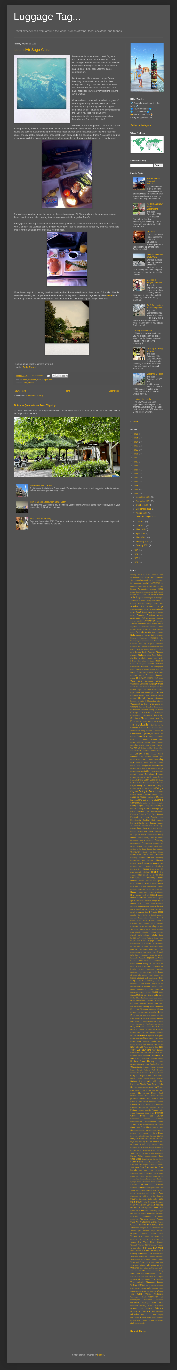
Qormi (155, 1127)
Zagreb (144, 1320)
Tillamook (159, 1242)
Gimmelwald (154, 843)
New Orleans (136, 1047)
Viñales (147, 1279)
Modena (146, 1018)
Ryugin (151, 1153)
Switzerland (145, 1222)
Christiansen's (147, 715)
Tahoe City (134, 1225)
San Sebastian (156, 1170)
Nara (139, 1041)
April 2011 (141, 533)
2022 (136, 450)
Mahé (161, 992)
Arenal (160, 624)
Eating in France (147, 791)
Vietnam (140, 1276)
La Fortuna (145, 946)
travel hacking (151, 1250)
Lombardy (150, 981)
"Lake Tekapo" (152, 575)
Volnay (137, 1288)
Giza (161, 843)
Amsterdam (135, 618)
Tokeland (141, 1245)
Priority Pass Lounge (151, 1116)
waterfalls (159, 1300)
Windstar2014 (148, 1311)
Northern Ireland (157, 1058)
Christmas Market (138, 718)
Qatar (138, 1127)
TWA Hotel (159, 1262)
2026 (136, 434)
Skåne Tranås (149, 1196)
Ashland (153, 626)
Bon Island (142, 661)
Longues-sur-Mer (157, 984)
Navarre (160, 1041)
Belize (146, 649)
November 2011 (143, 501)
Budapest (150, 675)
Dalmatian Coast (138, 759)
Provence (159, 1119)
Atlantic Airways (142, 629)
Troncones (134, 1256)
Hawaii (140, 863)
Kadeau (152, 921)
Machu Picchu (144, 992)
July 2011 (140, 521)
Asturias (160, 626)
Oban (147, 1064)
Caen (132, 681)
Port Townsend (157, 1104)
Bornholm (159, 661)
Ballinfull (147, 635)
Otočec (139, 1079)
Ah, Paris (151, 232)
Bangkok (154, 638)
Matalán (150, 1004)
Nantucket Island (136, 1038)
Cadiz (161, 678)
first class (142, 828)
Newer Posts (20, 391)
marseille (134, 1004)
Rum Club (155, 1150)
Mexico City (135, 1012)
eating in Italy (157, 794)
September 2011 (144, 509)
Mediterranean (136, 1006)
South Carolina (147, 1205)
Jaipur (161, 909)
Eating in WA (143, 809)
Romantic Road (136, 1147)
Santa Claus (158, 1173)
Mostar (148, 1027)
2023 (136, 446)
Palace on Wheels (138, 1084)
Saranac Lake (151, 1179)
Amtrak (144, 618)
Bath (161, 641)
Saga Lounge (147, 1159)
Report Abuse (138, 1331)
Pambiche (149, 1087)
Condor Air (158, 731)
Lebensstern (150, 969)
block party (152, 658)
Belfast (132, 649)
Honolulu (149, 881)
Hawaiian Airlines (151, 863)
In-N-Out (141, 903)
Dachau (155, 757)
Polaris (145, 1102)
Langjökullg (159, 955)
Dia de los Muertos (149, 768)
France (24, 380)
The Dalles (154, 1236)
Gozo (144, 849)
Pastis (132, 1093)
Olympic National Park (146, 1070)
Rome (145, 1147)
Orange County (157, 1073)
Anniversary (149, 621)
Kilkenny (148, 926)
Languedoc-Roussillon (138, 958)
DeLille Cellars (156, 763)
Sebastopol (150, 1187)
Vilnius (140, 1279)
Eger (161, 809)
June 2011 (141, 525)
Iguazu (160, 898)
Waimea (146, 1291)
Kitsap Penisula (157, 932)
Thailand (133, 1236)
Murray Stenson (157, 1033)
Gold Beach (148, 846)
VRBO (143, 1288)
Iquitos (154, 906)
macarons (134, 992)
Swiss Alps (135, 1222)
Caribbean (158, 692)
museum (142, 1035)
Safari (161, 1156)
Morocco (140, 1027)
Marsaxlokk (159, 1001)
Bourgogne (158, 666)
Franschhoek (152, 835)
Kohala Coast (157, 935)
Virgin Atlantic (157, 1279)
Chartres (160, 701)
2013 (136, 485)
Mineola (147, 1015)
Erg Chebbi (144, 817)
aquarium (142, 624)
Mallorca (139, 995)
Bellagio (153, 649)
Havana (159, 860)
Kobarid (146, 935)
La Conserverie (157, 943)
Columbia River (145, 728)
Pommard (152, 1102)
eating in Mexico (138, 797)
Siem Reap (158, 1193)
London (160, 980)
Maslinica (142, 1004)
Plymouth (154, 1099)
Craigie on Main (147, 748)
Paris (39, 380)
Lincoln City (158, 975)
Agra (146, 592)
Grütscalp (133, 858)
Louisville (154, 986)
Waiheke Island (157, 1288)
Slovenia (133, 1199)
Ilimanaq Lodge (150, 901)
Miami (151, 1012)
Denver (133, 768)
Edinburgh (154, 809)
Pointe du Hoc (136, 1102)
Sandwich (149, 1173)
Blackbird (133, 658)
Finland (133, 829)
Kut (138, 941)
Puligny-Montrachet (150, 1124)
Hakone (150, 857)
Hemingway (154, 869)
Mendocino (134, 1009)
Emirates (134, 814)
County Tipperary (156, 745)
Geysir (138, 843)
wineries (134, 1314)
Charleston (151, 701)
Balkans (134, 635)
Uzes (141, 1268)
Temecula (159, 1231)
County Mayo (150, 742)
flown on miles (145, 831)
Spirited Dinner (151, 1208)
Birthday (160, 655)
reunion (160, 1136)
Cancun (146, 687)
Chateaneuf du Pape (139, 704)
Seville (132, 1193)
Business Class (144, 678)
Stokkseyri (146, 1216)
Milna (142, 1015)
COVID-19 (135, 748)
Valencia (155, 1268)
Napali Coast (153, 1038)
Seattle (141, 1187)
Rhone (152, 1139)
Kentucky (134, 926)
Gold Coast (158, 846)
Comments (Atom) (34, 396)
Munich (145, 1033)
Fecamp (145, 826)
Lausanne (147, 961)
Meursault (152, 1009)
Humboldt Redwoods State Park (150, 889)
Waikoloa (139, 1291)
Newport (133, 1053)
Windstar (159, 1308)
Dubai (140, 780)
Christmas (158, 715)
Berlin (144, 652)
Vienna (133, 1276)
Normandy (153, 1055)
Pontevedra (135, 1104)
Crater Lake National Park (139, 751)
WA (149, 1288)
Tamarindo (134, 1228)
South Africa (135, 1205)
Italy (142, 909)
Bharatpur (134, 655)
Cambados (134, 684)
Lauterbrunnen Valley (139, 964)
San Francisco (147, 1167)
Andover (152, 618)
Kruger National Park (149, 938)
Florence (160, 829)
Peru (139, 1093)
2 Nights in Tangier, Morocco (154, 281)
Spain (141, 1207)
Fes (150, 826)
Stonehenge (159, 1216)
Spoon (132, 1210)
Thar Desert (144, 1236)
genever (150, 840)
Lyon (156, 989)
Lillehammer (142, 975)
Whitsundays (158, 1306)
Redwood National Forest (139, 1136)
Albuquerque (135, 609)
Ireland (160, 906)
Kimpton (155, 926)
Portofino (153, 1107)
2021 (136, 454)
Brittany (150, 672)
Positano (141, 1110)
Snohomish (143, 1199)
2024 (136, 442)
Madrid (155, 992)
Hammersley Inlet (137, 860)
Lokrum (140, 981)
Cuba (146, 754)
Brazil (146, 669)
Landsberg (144, 955)
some (109, 295)
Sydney (154, 1222)
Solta (145, 1202)
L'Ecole (133, 943)
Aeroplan (153, 589)
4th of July (142, 583)
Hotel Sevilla (147, 886)
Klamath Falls (136, 935)
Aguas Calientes (154, 592)
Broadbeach (159, 672)
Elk (148, 811)
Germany (159, 840)
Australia (140, 632)
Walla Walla (143, 1294)
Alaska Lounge (155, 606)
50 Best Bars (153, 583)
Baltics (153, 635)
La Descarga (135, 946)
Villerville (133, 1279)
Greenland (159, 855)
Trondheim (143, 1256)
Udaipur (143, 1265)
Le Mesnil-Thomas (143, 966)
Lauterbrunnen (158, 961)
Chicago (134, 712)
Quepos (133, 1130)
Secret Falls (158, 1187)
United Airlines (157, 1265)
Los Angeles (145, 986)
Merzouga (144, 1009)
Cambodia (144, 684)
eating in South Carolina (153, 803)
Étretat (161, 817)
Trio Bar (156, 1254)
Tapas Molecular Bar (155, 1228)
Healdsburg (149, 866)
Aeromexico (143, 589)
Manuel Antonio (142, 998)
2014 (136, 482)
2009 (136, 554)
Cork (161, 734)
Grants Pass (147, 852)
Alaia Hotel (158, 603)
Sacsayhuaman (151, 1156)
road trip (145, 1144)
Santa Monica (146, 1176)
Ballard (140, 635)
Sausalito (146, 1182)
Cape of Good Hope (155, 690)
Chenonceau (135, 710)
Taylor (139, 1231)
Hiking (154, 871)
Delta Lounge (141, 766)
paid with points (155, 1081)
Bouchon (159, 664)
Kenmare (160, 924)
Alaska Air (137, 606)
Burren (132, 678)
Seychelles (140, 1193)
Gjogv (132, 846)
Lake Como (154, 949)
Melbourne (159, 1006)
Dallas (161, 757)
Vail (150, 1268)
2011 (136, 493)
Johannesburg (143, 918)
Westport (134, 1306)
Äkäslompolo (158, 598)
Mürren (133, 1036)
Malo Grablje (148, 995)
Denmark (159, 765)
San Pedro (143, 1170)
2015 (136, 477)
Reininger (153, 1136)
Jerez (161, 915)
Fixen (150, 829)
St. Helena (141, 1210)
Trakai (132, 1251)
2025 (136, 438)
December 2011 (143, 497)
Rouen (139, 1150)
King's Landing (139, 929)
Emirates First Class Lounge (151, 814)
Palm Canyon (152, 1084)
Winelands (159, 1311)
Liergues (133, 975)
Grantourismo (135, 852)
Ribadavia (159, 1139)
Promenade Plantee (140, 1119)
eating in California (146, 785)
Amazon (151, 612)
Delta (132, 765)
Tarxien (133, 1231)
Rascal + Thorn (150, 1133)
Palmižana (142, 1087)
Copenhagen (147, 733)
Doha (157, 771)
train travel (158, 1248)
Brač (132, 669)
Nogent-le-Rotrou (136, 1056)
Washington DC (155, 1297)
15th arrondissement (154, 577)
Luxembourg (141, 989)
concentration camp (137, 731)
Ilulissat (133, 903)
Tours (150, 1248)
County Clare (153, 736)
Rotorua (133, 1150)
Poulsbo (148, 1110)
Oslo (155, 1076)
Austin (132, 632)
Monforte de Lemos (137, 1021)
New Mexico (158, 1044)
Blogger (100, 1355)
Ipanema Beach (144, 906)
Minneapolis (155, 1015)
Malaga (133, 995)
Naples (132, 1041)
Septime (142, 1190)
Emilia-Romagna (157, 811)
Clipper (150, 721)
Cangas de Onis (156, 687)
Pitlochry (160, 1096)
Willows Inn (136, 1308)
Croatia (153, 751)
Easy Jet (160, 783)
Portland (133, 1107)
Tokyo (147, 1245)
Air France (142, 595)
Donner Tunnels (136, 777)
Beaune (149, 646)
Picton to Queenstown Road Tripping (34, 405)
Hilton (140, 875)
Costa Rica (142, 736)
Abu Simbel (147, 586)
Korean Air (135, 938)
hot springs (158, 881)
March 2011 (141, 537)
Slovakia (159, 1196)
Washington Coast (138, 1297)
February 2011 (143, 541)
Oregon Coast (145, 1076)
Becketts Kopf (158, 647)
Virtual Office (137, 1285)
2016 (136, 474)
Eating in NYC (136, 800)
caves (141, 695)
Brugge (141, 675)
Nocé (161, 1053)
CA (156, 678)
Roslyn (151, 1147)
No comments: (38, 376)
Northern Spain (137, 1061)
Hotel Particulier (136, 886)
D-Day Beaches (145, 757)
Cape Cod (141, 690)
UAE (137, 1265)
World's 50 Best (149, 1314)
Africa (160, 589)
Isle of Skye (135, 909)
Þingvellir (141, 1323)
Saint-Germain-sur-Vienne (153, 1162)
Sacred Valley (136, 1156)
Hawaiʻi (133, 863)
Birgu (154, 655)
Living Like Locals (143, 399)
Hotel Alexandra (136, 883)
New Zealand (157, 1050)
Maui (156, 1004)
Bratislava (139, 669)
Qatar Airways (146, 1127)
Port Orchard (146, 1104)
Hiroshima (147, 875)
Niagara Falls (142, 1053)
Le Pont (141, 969)
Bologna (133, 661)
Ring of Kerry (140, 1142)
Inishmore (159, 903)
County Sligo (144, 745)
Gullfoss (142, 858)
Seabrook (133, 1187)
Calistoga (159, 681)
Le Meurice (156, 966)
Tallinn (160, 1225)
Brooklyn (133, 675)
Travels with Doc (144, 1253)
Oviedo (146, 1079)
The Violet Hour (146, 1242)
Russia (138, 1153)
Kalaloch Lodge (136, 924)
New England (148, 1044)
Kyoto (143, 941)
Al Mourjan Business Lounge (140, 601)
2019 (136, 462)
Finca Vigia (158, 826)
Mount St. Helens (137, 1030)
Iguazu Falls (135, 901)
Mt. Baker (148, 1030)
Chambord (142, 701)
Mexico (160, 1009)
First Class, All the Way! (41, 518)
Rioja (161, 1142)
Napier (161, 1038)
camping (152, 684)
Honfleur (141, 881)
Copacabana (135, 734)
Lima (150, 975)
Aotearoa (133, 624)
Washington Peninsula (141, 1300)
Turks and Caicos (137, 1262)
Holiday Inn (139, 878)
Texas (161, 1233)
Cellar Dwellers (151, 695)
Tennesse (143, 1233)
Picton (141, 1096)
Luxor (150, 989)
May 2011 (141, 529)
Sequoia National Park (154, 1190)
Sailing (140, 1162)
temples (133, 1233)
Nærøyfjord (159, 1036)
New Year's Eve (151, 1047)
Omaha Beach (135, 1073)
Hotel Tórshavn (157, 886)
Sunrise (152, 1219)
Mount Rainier (157, 1027)
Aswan (133, 629)
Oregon (133, 1075)
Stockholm (151, 1213)
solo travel (136, 1201)
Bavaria (133, 644)
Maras (132, 1001)
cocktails (142, 724)
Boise (161, 658)
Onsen (144, 1073)
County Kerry (157, 739)
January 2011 (142, 545)
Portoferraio (143, 1107)
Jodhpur (133, 918)
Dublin (146, 780)
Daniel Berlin (153, 760)
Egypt (132, 811)
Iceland (153, 895)
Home (67, 391)
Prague (155, 1110)
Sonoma (151, 1202)
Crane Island (158, 748)
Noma (145, 1056)
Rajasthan (149, 1130)
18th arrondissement (139, 580)
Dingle (160, 768)
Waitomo (153, 1291)
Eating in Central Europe (146, 788)
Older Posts (114, 391)
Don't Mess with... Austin (41, 485)
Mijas (137, 1015)
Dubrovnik (154, 780)
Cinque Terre (154, 718)
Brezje (152, 669)
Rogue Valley (157, 1145)
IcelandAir (32, 380)
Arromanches (144, 626)
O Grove (159, 1061)
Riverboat (134, 1145)
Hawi (161, 863)
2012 (136, 489)
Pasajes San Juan (148, 1090)
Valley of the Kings (155, 1271)
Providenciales (136, 1122)
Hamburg (159, 857)
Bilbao (149, 655)
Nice (149, 1053)
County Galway (142, 739)
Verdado (154, 1274)
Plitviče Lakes (145, 1099)
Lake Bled (134, 949)
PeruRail (146, 1093)
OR (149, 1073)
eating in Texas (150, 806)
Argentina (133, 626)
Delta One (151, 766)
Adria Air (156, 586)
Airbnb (134, 597)
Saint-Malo (134, 1165)
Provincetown (150, 1122)
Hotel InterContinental (153, 883)
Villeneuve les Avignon (154, 1277)
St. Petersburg (151, 1210)
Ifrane (155, 898)
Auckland (152, 629)
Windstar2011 (136, 1311)
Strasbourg (134, 1219)
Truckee (147, 1259)
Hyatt (147, 895)
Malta (156, 995)
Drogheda (134, 780)
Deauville (139, 763)
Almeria (160, 609)
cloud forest (158, 721)
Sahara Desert (158, 1159)
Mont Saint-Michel (151, 1021)
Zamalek (151, 1320)
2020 (136, 457)
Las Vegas (159, 958)
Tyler (132, 1265)
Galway (146, 838)
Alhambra (153, 609)
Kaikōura (160, 921)
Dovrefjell (147, 777)
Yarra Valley (151, 1317)
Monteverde (140, 1024)
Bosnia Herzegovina (138, 664)
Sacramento (159, 1153)
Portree (160, 1107)
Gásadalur (134, 840)
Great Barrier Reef (145, 855)
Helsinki (146, 869)
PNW (161, 1099)
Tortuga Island (135, 1248)
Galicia (140, 838)
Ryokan (145, 1153)
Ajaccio (140, 598)
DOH (153, 771)
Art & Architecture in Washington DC (155, 306)
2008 (136, 558)
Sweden (160, 1219)
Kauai (153, 924)
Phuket (133, 1096)
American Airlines (155, 615)
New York (146, 1050)
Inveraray (133, 906)
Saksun (151, 1165)
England (134, 817)
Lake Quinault (157, 952)
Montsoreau (159, 1024)
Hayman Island (136, 866)
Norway (150, 1061)
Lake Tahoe (134, 955)
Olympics (160, 1070)
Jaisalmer (133, 912)
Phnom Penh (157, 1093)
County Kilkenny (136, 742)
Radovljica (141, 1130)
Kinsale (138, 932)
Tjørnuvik (133, 1245)
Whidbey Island (146, 1306)
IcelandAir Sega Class (32, 50)
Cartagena (134, 695)
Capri (151, 693)
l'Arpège (151, 941)
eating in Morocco (155, 797)
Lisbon (133, 978)
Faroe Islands (150, 823)
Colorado (134, 728)
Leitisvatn (159, 969)
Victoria (160, 1274)
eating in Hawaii (144, 794)
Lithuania (140, 978)
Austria (148, 632)
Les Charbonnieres (146, 972)
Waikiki (132, 1291)
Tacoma (160, 1222)
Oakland (133, 1064)
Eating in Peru (149, 800)
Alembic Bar (144, 609)
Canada (159, 684)
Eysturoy (160, 820)
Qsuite (161, 1127)
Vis (147, 1285)
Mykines (151, 1036)
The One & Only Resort (149, 1239)
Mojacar (153, 1018)
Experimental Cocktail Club (142, 820)
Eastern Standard (149, 783)
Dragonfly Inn (158, 777)
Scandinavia (146, 1184)
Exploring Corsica (155, 374)
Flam (154, 829)
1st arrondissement (156, 580)
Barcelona (143, 641)
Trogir (161, 1254)
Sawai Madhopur (157, 1182)
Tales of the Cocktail (148, 1225)
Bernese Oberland (155, 652)
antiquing (160, 621)
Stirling (143, 1213)
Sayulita (133, 1185)
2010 (136, 550)
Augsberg (159, 629)
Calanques (149, 681)
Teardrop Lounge (148, 1231)
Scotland (159, 1185)
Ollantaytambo (136, 1067)
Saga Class (47, 380)
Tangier (143, 1228)
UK (148, 1265)
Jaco (156, 909)
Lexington (159, 972)
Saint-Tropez (143, 1165)
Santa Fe (134, 1176)
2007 (136, 562)
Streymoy (144, 1219)
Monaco (160, 1018)
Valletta (142, 1271)
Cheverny (144, 710)
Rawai (160, 1133)
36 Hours (134, 583)
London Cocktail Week (140, 983)
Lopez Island (135, 986)
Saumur (139, 1182)
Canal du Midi (136, 687)
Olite (161, 1064)
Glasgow (139, 846)
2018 (136, 465)
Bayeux (151, 644)
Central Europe (145, 698)
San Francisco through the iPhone (153, 181)
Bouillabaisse (135, 666)
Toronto (153, 1245)
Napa (145, 1038)
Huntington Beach (146, 892)
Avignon (161, 632)
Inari (147, 903)
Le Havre (157, 964)
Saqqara (143, 1179)
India (153, 903)
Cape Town (144, 692)
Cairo (140, 681)
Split (161, 1208)
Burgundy (159, 675)
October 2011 (142, 505)
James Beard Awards (147, 912)
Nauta (153, 1041)
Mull (139, 1033)
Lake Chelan (143, 949)
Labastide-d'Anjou (156, 946)
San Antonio (159, 1165)
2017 (136, 470)
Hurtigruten (159, 892)
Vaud (142, 1274)
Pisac (153, 1096)
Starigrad (137, 1213)
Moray (132, 1027)
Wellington (146, 1303)
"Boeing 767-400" (137, 575)
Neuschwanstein (136, 1044)
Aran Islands (152, 624)
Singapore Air (135, 1196)
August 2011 (142, 513)
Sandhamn (134, 1173)
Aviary (154, 632)
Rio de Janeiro (152, 1141)
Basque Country (153, 641)
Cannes (133, 690)
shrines (149, 1193)
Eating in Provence (143, 330)
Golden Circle (135, 849)
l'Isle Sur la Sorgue (143, 943)
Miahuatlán (144, 1012)
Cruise (138, 753)
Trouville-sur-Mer (136, 1259)
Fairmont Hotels (137, 823)
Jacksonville (149, 909)
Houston (133, 889)
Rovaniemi (146, 1150)
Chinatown (146, 712)
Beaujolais (159, 644)
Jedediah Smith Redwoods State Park (144, 915)
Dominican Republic (154, 774)
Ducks (161, 780)
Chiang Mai (153, 710)
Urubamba (134, 1268)
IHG (142, 901)
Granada (160, 849)
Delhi (146, 763)
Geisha (142, 840)
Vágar (146, 1268)
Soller (161, 1199)
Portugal (133, 1110)
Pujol (140, 1124)
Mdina (161, 1004)
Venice (147, 1274)
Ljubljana (148, 978)
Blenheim (142, 658)
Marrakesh (140, 1001)
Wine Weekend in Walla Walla (155, 256)
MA (162, 989)
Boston (151, 664)
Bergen (138, 652)
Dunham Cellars (136, 783)
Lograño (155, 978)
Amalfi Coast (141, 612)
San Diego (134, 1167)
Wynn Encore (140, 1317)
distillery (146, 771)
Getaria (133, 843)
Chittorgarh (159, 712)
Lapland (150, 958)
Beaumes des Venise (138, 647)
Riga (132, 1141)
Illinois (160, 901)
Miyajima (138, 1018)
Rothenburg (159, 1147)
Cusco (153, 754)
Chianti (160, 710)
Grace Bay (151, 849)
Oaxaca (140, 1064)
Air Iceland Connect (155, 595)
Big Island (142, 655)
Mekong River (148, 1006)
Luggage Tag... (47, 16)
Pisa (147, 1096)
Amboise (140, 615)
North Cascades (143, 1058)
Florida (133, 832)
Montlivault (150, 1024)
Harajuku (150, 860)
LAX (150, 964)
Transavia (139, 1251)
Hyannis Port (139, 895)
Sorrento (159, 1202)
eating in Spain (137, 806)
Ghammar (146, 843)
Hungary (133, 892)
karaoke (146, 924)
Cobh (132, 725)
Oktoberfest (154, 1064)
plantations (134, 1099)
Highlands (146, 872)
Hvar (132, 895)
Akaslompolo (149, 598)
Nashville (145, 1041)
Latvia (140, 961)
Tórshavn (160, 1245)
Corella (156, 734)
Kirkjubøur (146, 932)
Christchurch (135, 715)
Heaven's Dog (135, 869)
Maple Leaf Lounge (156, 998)
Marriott (150, 1000)
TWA (153, 1262)
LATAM (133, 961)
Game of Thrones (156, 838)
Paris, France (29, 367)
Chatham (142, 707)
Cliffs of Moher (141, 721)
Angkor (140, 621)
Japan (160, 912)
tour (144, 1247)
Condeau (149, 731)
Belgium (140, 649)
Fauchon (137, 826)
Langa (151, 955)
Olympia (146, 1067)
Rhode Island (144, 1139)
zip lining (134, 1323)
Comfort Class (157, 728)
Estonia (154, 817)
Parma (137, 1090)
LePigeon (133, 972)
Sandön (142, 1173)
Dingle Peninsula (136, 771)
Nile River (155, 1053)
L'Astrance (159, 941)
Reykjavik (134, 1139)
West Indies (157, 1303)
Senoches (134, 1190)
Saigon (133, 1162)
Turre (148, 1262)
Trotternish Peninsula (155, 1256)
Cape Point (134, 693)
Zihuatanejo (159, 1320)
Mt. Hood (156, 1030)
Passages (159, 1090)
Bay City (142, 644)
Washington (158, 1294)
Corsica (133, 736)
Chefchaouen (158, 707)
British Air (141, 672)
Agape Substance (136, 592)
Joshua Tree (155, 918)
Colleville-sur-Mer (157, 725)
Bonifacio (151, 661)
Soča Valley (152, 1199)
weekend (135, 1302)
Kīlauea (141, 926)
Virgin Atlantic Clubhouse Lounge (146, 1282)
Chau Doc (149, 707)
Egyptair (141, 811)
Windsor (149, 1308)
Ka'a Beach (142, 921)
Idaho (150, 898)
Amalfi (132, 612)
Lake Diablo (147, 952)
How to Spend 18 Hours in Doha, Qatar (48, 502)
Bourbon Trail (147, 666)
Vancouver (135, 1273)
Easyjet (133, 785)
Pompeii (160, 1102)
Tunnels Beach (157, 1259)
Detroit (138, 768)
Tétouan (153, 1233)
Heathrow (159, 866)
